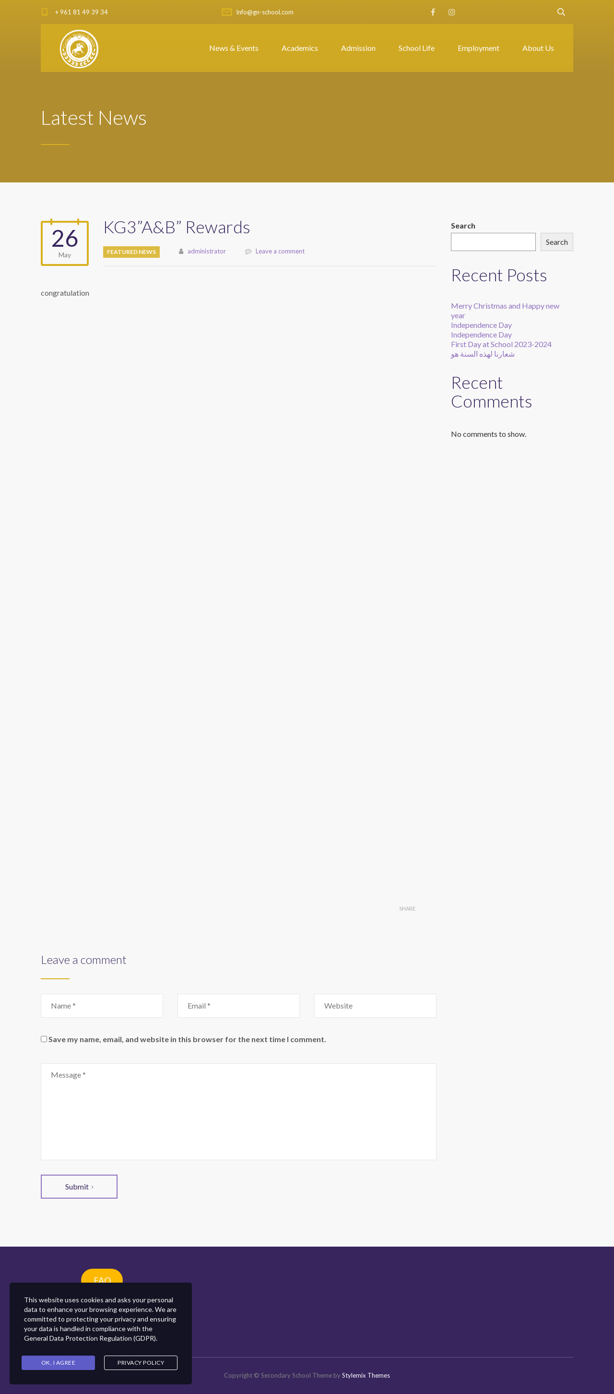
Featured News (131, 251)
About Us (538, 47)
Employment (478, 47)
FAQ (102, 1280)
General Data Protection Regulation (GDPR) (90, 1338)
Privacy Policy (141, 1362)
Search (463, 225)
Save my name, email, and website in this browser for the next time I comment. (187, 1039)
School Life (417, 47)
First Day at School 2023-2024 (501, 343)
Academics (300, 47)
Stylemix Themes (366, 1375)
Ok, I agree (58, 1362)
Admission (358, 47)
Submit (79, 1186)
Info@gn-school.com (265, 12)
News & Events (234, 47)
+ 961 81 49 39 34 (81, 12)
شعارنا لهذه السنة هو (483, 353)
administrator (207, 251)
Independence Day (481, 324)
